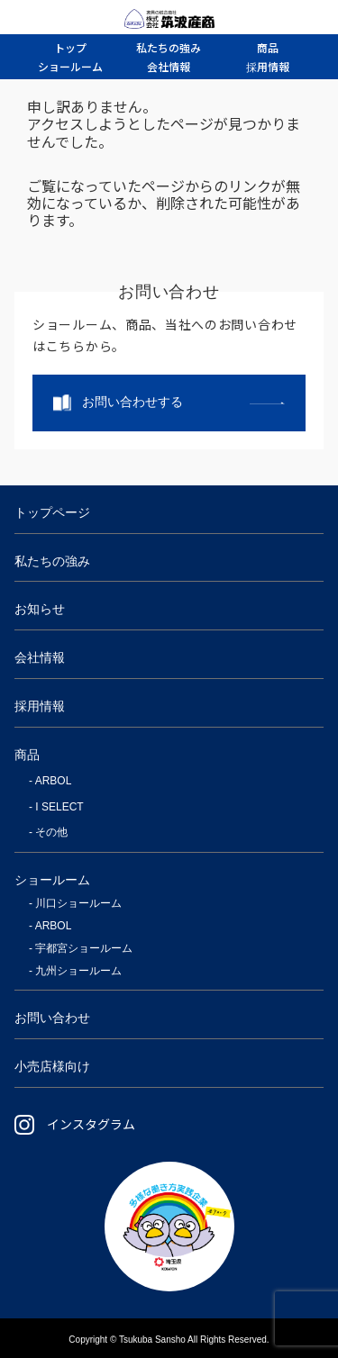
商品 (27, 754)
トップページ (52, 512)
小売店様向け (52, 1066)
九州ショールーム (78, 970)
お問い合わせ (52, 1017)
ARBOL (53, 780)
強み (168, 47)
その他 (51, 832)
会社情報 (39, 657)
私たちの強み (52, 561)
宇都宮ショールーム (83, 948)
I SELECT (59, 807)
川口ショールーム (78, 903)
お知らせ (39, 609)
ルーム (70, 66)
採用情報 (39, 706)
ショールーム (52, 880)
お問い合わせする (132, 402)
